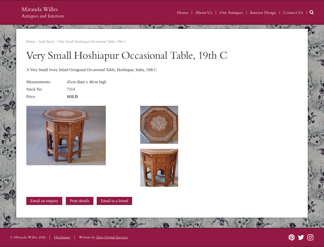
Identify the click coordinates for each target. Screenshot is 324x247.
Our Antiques (231, 12)
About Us (203, 12)
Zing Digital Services (112, 237)
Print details (79, 201)
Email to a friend (114, 201)
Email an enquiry (44, 201)
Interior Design (263, 12)
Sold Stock (46, 42)
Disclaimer (62, 237)
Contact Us (293, 12)
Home (182, 12)
